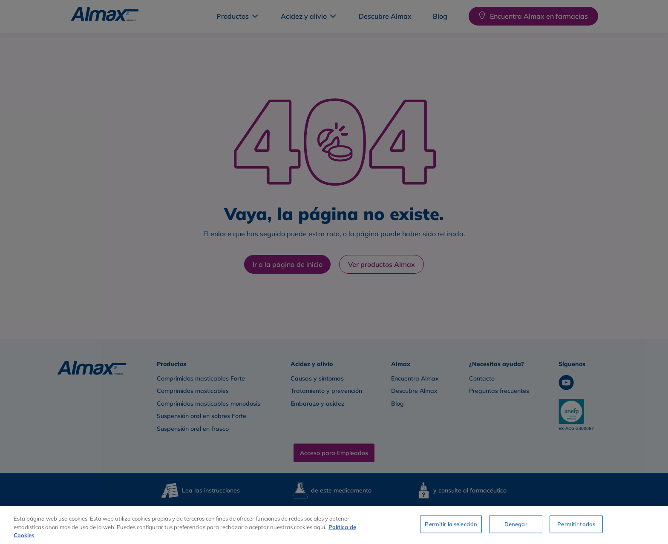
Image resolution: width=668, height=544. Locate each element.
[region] (334, 525)
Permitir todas (576, 524)
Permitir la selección (451, 524)
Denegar (515, 524)
